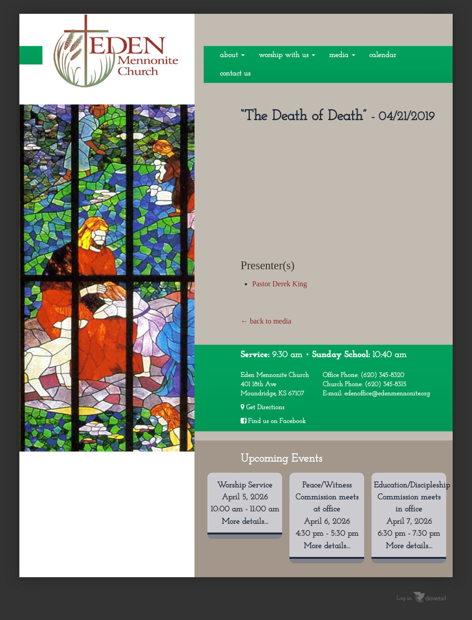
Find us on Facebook (273, 421)
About (232, 55)
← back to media (266, 321)
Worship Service (244, 485)
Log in (404, 598)
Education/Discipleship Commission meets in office (412, 497)
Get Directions (262, 407)
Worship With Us (287, 55)
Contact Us (235, 73)
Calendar (382, 55)
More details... (245, 522)
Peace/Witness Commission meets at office (327, 497)
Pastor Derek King (279, 284)
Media (342, 55)
